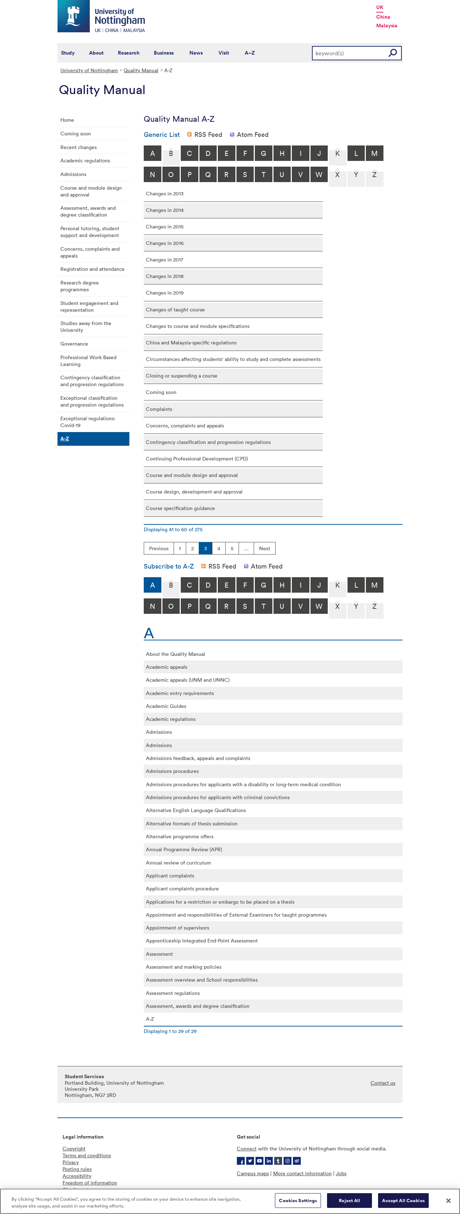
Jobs (341, 1173)
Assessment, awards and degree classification (88, 211)
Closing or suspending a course (181, 375)
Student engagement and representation (89, 306)
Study (68, 52)
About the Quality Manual (175, 653)
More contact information (302, 1173)
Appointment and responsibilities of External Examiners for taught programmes (236, 914)
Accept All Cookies (403, 1204)
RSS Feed (208, 134)
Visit (223, 52)
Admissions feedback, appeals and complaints (198, 758)
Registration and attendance (92, 268)
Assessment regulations (173, 993)
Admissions (73, 174)
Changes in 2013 (165, 193)
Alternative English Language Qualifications (196, 810)
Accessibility (77, 1175)
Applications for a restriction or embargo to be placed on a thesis (220, 901)
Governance (74, 343)
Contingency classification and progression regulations (92, 381)
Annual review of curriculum (178, 862)
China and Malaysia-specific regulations (191, 342)
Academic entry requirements (180, 693)
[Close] (448, 1205)
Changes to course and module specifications (197, 326)
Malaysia (386, 25)
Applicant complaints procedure (182, 888)
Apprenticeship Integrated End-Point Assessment (202, 940)
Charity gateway (81, 1189)
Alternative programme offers (179, 836)
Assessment (159, 953)
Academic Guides (166, 706)
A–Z (250, 52)
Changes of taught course (175, 309)
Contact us (383, 1082)
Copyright (74, 1148)
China (383, 16)
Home (67, 119)
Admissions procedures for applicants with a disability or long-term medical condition (243, 784)
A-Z (64, 438)
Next (264, 548)
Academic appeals (166, 666)
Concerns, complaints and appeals (90, 252)
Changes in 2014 (165, 210)
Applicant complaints (170, 875)
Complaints (159, 409)
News (196, 52)
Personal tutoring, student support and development (89, 231)
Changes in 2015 (165, 226)
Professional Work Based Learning (88, 360)
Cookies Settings (298, 1204)
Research (128, 52)
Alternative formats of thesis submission (192, 823)
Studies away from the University (85, 326)
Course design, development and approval (194, 491)
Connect (247, 1148)
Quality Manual (141, 70)
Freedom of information (90, 1182)
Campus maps (253, 1173)
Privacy (71, 1162)
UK (379, 7)
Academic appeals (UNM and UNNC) (188, 679)
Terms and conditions (87, 1155)
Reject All (349, 1204)
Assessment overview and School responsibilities (202, 979)
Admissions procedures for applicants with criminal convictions (218, 797)
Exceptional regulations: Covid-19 (87, 421)
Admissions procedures (172, 771)
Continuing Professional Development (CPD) (197, 458)
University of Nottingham (89, 70)
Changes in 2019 (165, 292)
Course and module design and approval (91, 191)
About (96, 52)
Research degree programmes (79, 286)
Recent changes (78, 147)
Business (164, 52)
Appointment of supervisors (177, 927)
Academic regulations (85, 160)
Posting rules (77, 1169)
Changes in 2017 (164, 259)
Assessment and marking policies (183, 966)
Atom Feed (253, 134)
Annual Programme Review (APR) (184, 849)
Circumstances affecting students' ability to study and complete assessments (233, 359)
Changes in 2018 (165, 276)
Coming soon (75, 133)
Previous (159, 548)
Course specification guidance (180, 508)
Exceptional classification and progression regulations (92, 401)
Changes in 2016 (165, 243)
